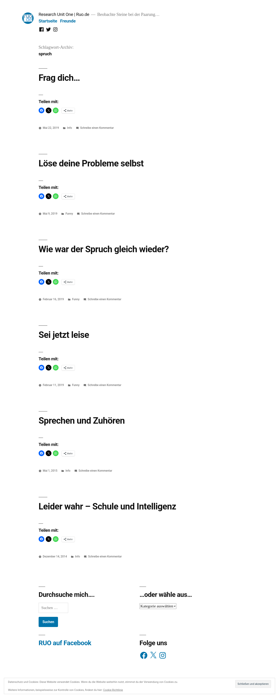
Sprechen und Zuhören (82, 420)
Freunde (68, 21)
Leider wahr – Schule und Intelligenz (107, 506)
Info (69, 128)
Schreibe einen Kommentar (97, 128)
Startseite (48, 21)
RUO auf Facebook (65, 643)
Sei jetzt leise (64, 335)
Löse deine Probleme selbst (91, 163)
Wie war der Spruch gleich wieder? (104, 249)
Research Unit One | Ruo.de (64, 14)
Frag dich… (59, 78)
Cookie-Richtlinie (113, 690)
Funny (69, 213)
